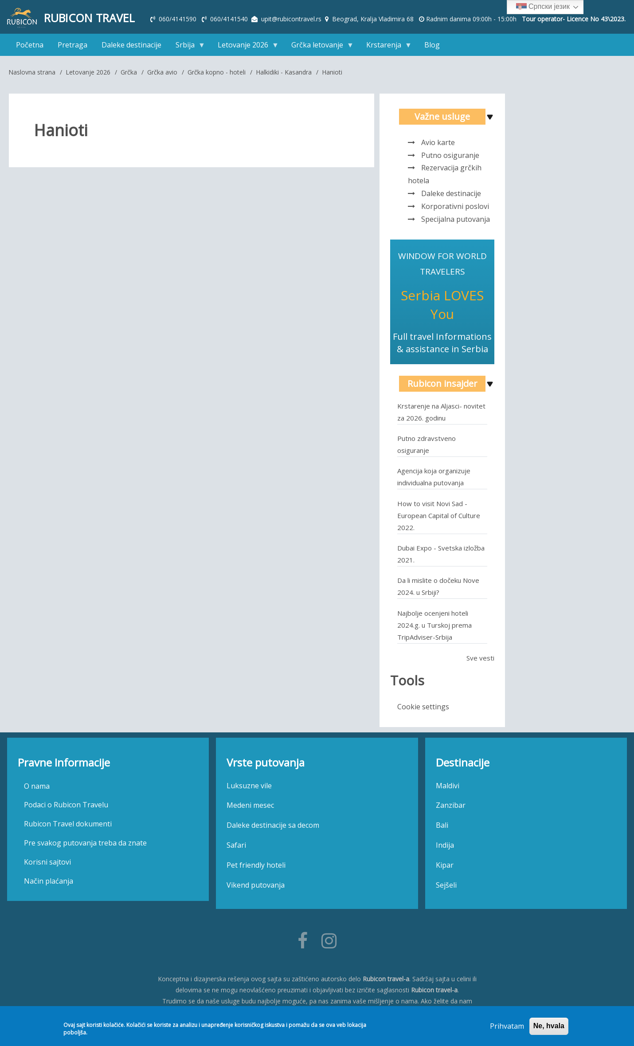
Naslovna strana (31, 74)
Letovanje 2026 (88, 74)
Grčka (129, 74)
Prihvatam (507, 1026)
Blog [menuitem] (432, 47)
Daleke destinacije (451, 196)
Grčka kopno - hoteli (217, 74)
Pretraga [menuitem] (72, 47)
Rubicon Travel (93, 18)
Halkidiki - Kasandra (284, 74)
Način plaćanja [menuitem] (48, 883)
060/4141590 (178, 19)
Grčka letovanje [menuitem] (319, 49)
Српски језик (543, 7)
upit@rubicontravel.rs (291, 19)
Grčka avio (162, 74)
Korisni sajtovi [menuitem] (47, 864)
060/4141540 (230, 19)
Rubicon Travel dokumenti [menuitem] (68, 826)
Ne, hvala (548, 1026)
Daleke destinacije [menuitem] (131, 47)
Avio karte (438, 145)
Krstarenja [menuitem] (385, 49)
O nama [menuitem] (37, 788)
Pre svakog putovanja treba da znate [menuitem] (85, 845)
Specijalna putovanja (455, 221)
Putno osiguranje (450, 157)
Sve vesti (480, 660)
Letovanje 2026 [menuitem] (245, 49)
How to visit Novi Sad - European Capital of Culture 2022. (438, 517)
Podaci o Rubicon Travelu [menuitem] (66, 807)
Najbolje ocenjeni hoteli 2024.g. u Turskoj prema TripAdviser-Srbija (434, 627)
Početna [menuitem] (29, 47)
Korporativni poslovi (455, 208)
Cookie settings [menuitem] (423, 709)
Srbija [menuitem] (186, 49)
